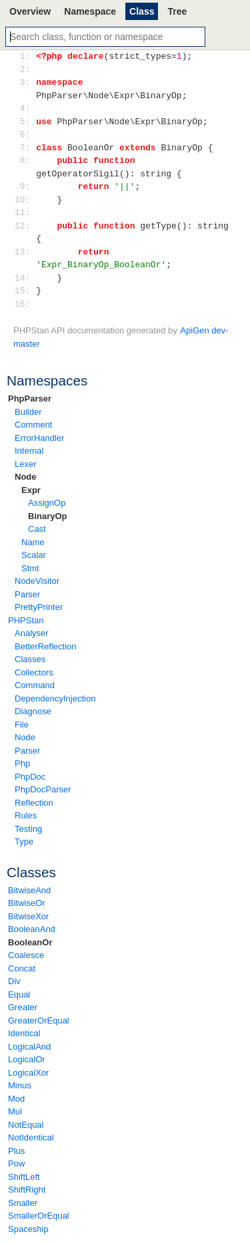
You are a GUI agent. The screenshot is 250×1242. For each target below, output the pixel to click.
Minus (19, 1085)
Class (141, 11)
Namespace (90, 11)
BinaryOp (47, 516)
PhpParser (29, 399)
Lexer (26, 464)
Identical (24, 1033)
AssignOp (46, 503)
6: (25, 134)
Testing (28, 829)
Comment (33, 425)
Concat (21, 968)
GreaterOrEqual (38, 1021)
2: (25, 69)
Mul (15, 1111)
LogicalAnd (29, 1047)
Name (33, 542)
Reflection (34, 803)
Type (24, 841)
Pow (16, 1163)
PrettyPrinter (39, 607)
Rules (26, 815)
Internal (29, 451)
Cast (37, 529)
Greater (22, 1007)
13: (25, 252)
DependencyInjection (55, 698)
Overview (30, 11)
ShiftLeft (24, 1177)
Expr (31, 490)
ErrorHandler (39, 438)
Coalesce (26, 955)
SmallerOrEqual (38, 1216)
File (22, 725)
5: (25, 122)
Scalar (33, 555)
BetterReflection (46, 646)
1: (25, 56)
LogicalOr (26, 1059)
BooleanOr (30, 942)
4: (25, 108)
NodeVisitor (37, 581)
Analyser (32, 633)
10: (25, 200)
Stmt (30, 568)
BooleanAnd (31, 929)
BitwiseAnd (29, 890)
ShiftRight (26, 1190)
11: (25, 212)
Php (22, 763)
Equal (19, 994)
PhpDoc (30, 777)
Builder (28, 412)
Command (35, 685)
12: (25, 226)
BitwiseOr (26, 903)
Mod (16, 1099)
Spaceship (28, 1229)
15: (25, 291)
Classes (30, 659)
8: (25, 160)
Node (26, 477)
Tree (177, 11)
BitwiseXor (28, 916)
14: (25, 278)
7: (25, 148)
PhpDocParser (43, 789)
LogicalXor (28, 1073)
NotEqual (25, 1125)
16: (25, 304)
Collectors (34, 672)
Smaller (22, 1203)
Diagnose (33, 711)
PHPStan (25, 620)
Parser (27, 594)
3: (25, 82)
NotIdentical (31, 1137)
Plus (16, 1151)
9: (25, 186)
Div (14, 981)
